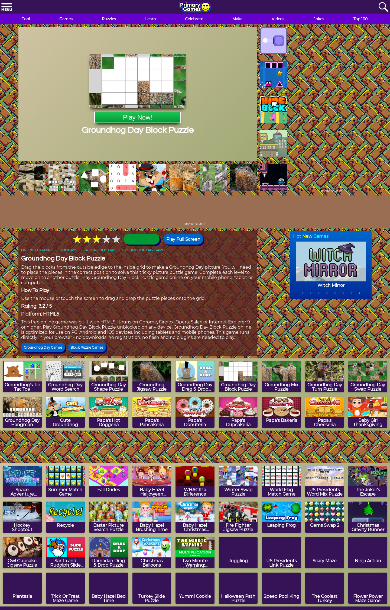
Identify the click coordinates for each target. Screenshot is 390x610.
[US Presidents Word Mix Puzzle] (324, 481)
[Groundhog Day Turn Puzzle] (324, 376)
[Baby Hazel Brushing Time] (151, 517)
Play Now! (137, 117)
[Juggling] (238, 552)
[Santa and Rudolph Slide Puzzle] (65, 552)
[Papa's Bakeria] (281, 412)
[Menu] (6, 7)
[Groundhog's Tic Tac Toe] (22, 376)
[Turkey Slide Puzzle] (151, 588)
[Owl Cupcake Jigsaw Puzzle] (22, 552)
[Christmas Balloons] (151, 552)
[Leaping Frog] (281, 517)
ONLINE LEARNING (37, 250)
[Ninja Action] (367, 552)
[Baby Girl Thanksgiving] (367, 412)
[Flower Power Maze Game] (367, 588)
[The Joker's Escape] (367, 481)
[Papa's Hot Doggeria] (108, 412)
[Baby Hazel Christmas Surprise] (195, 517)
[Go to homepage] (195, 7)
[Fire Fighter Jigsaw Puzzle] (238, 517)
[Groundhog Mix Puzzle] (281, 376)
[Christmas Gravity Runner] (367, 517)
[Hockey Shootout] (22, 517)
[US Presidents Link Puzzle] (281, 552)
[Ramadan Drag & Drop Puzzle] (108, 552)
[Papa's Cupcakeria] (238, 412)
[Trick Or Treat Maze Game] (65, 588)
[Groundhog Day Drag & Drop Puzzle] (195, 376)
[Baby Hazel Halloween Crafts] (151, 481)
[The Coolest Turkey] (324, 588)
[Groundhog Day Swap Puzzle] (367, 376)
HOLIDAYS (68, 250)
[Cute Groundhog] (65, 412)
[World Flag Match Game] (281, 481)
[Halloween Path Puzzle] (238, 588)
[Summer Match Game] (65, 481)
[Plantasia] (22, 588)
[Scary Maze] (324, 552)
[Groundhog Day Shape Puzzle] (108, 376)
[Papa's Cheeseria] (324, 412)
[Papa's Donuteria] (195, 412)
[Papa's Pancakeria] (151, 412)
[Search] (383, 7)
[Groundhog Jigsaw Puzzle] (151, 376)
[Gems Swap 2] (324, 517)
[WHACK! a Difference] (195, 481)
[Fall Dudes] (108, 481)
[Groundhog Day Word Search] (65, 376)
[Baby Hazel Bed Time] (108, 588)
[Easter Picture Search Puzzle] (108, 517)
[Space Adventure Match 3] (22, 481)
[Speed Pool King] (281, 588)
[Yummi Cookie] (195, 588)
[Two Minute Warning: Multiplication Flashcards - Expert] (195, 552)
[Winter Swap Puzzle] (238, 481)
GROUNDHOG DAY (99, 250)
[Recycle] (65, 517)
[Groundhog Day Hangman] (22, 412)
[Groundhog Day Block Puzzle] (238, 376)
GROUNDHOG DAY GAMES (144, 250)
